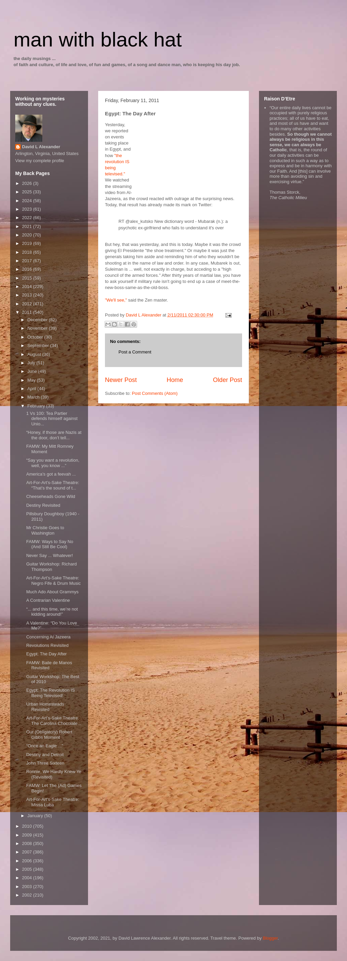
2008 (27, 843)
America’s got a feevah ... (50, 474)
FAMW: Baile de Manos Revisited (49, 665)
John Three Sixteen (45, 763)
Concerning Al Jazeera (48, 636)
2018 (27, 252)
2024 (27, 200)
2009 (27, 835)
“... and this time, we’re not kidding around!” (52, 612)
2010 (27, 826)
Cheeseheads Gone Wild (50, 496)
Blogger (270, 938)
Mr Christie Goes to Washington (45, 530)
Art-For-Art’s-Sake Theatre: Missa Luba (52, 802)
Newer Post (121, 380)
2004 (27, 877)
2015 (27, 278)
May (32, 380)
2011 (27, 312)
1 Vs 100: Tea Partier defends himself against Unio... (52, 418)
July (32, 362)
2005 (27, 869)
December (38, 319)
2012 (27, 303)
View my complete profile (39, 160)
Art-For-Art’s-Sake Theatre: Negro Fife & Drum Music (53, 580)
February (36, 405)
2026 (27, 183)
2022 (27, 217)
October (35, 337)
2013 (27, 294)
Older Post (227, 380)
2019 (27, 243)
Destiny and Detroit (45, 754)
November (38, 328)
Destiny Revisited (43, 505)
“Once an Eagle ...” (44, 745)
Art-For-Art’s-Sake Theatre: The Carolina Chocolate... (53, 720)
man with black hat (98, 39)
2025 (27, 191)
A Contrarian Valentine (48, 600)
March (34, 397)
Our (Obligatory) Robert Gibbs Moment (49, 734)
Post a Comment (134, 351)
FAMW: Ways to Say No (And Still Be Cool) (49, 544)
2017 (27, 260)
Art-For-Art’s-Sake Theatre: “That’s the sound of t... (52, 485)
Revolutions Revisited (47, 645)
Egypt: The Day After (46, 653)
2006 (27, 860)
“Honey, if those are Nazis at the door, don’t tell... (53, 435)
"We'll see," (116, 300)
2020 (27, 234)
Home (175, 380)
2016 (27, 269)
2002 (27, 895)
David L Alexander (41, 146)
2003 (27, 886)
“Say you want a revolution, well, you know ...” (52, 463)
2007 (27, 851)
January (35, 815)
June (32, 371)
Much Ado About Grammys (52, 591)
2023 (27, 209)
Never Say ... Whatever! (49, 555)
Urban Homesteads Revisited (45, 706)
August (34, 354)
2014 (27, 286)
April (32, 388)
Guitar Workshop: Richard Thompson (51, 566)
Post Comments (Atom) (155, 393)
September (38, 345)
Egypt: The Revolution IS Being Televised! (50, 693)
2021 (27, 226)
